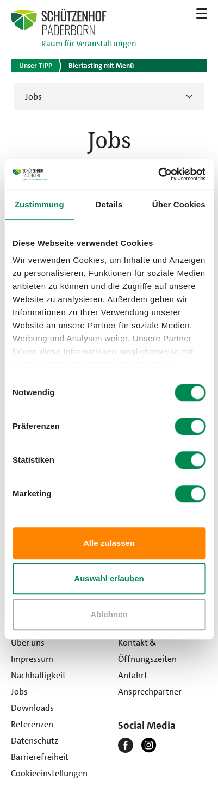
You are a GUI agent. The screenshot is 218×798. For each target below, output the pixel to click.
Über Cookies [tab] (178, 204)
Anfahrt (132, 675)
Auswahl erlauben (109, 578)
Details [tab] (109, 204)
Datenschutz (34, 740)
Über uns (28, 642)
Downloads (32, 708)
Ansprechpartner (150, 691)
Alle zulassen (109, 543)
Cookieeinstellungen (49, 773)
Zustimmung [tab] (39, 204)
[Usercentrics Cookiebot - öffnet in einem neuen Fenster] (157, 174)
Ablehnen (108, 614)
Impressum (32, 659)
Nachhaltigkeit (38, 675)
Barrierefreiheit (39, 757)
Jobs (33, 96)
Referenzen (32, 724)
